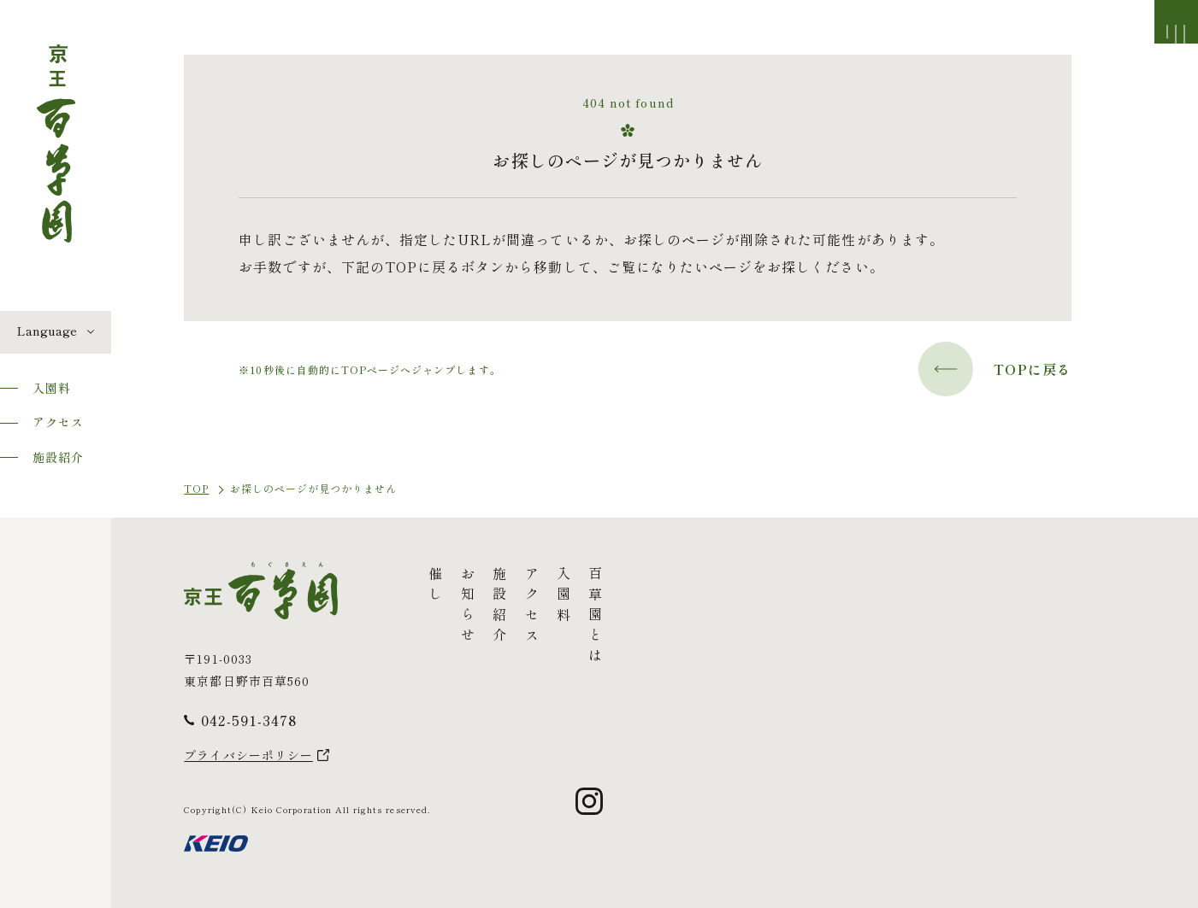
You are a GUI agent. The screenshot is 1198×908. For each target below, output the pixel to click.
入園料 (51, 388)
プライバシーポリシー (248, 755)
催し (435, 586)
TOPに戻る (994, 369)
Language (47, 330)
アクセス (58, 422)
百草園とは (595, 617)
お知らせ (467, 607)
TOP (196, 488)
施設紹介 (58, 457)
